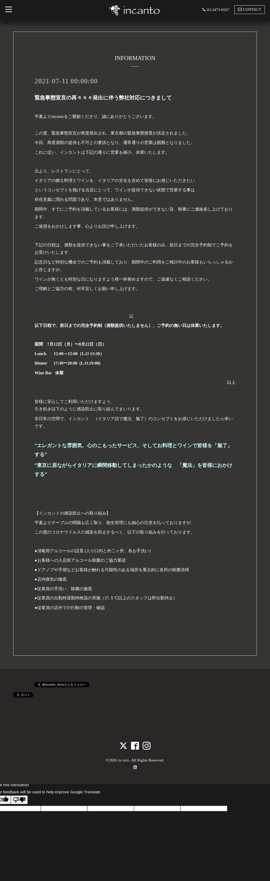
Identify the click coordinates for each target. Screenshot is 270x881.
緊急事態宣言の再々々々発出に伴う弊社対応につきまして (103, 98)
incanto (123, 760)
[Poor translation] (19, 799)
